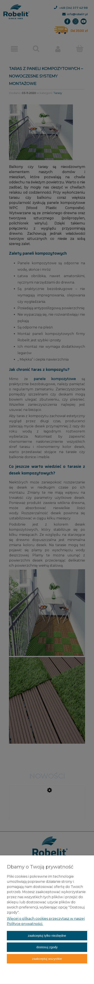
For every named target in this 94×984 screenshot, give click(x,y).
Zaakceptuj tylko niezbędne (47, 935)
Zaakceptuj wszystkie (47, 958)
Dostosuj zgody (47, 947)
